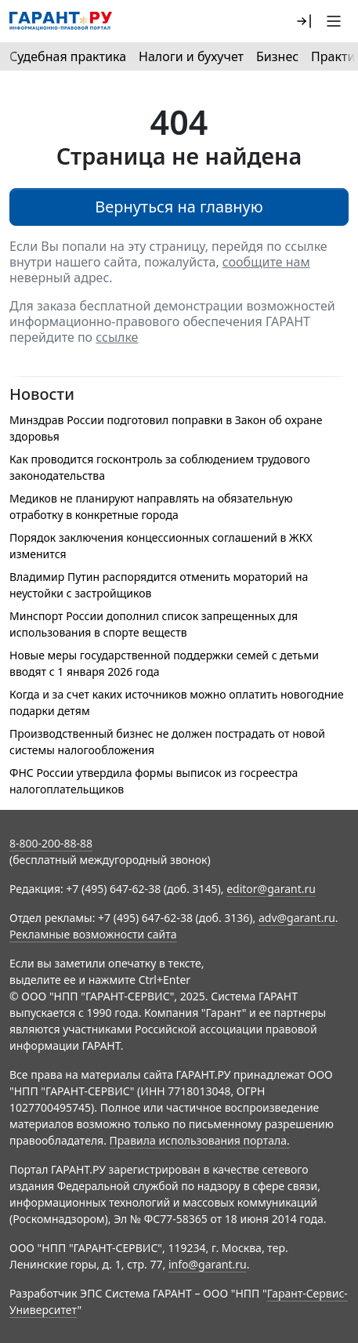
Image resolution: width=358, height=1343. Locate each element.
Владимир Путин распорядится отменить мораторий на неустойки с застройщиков (158, 585)
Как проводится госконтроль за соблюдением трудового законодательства (159, 467)
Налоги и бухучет (191, 56)
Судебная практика (67, 56)
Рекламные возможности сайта (93, 934)
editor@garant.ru (271, 888)
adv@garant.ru (297, 917)
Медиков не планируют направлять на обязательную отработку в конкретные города (151, 506)
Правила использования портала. (200, 1140)
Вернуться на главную (179, 206)
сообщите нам (266, 261)
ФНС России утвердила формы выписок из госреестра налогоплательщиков (153, 781)
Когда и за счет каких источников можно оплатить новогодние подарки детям (176, 702)
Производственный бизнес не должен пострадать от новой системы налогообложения (167, 741)
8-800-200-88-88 (50, 843)
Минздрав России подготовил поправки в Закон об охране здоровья (165, 428)
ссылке (117, 337)
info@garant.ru (207, 1264)
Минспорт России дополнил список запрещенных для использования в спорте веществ (153, 624)
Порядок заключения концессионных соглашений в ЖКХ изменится (161, 545)
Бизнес (277, 56)
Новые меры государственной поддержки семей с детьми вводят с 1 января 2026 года (164, 663)
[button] (304, 21)
